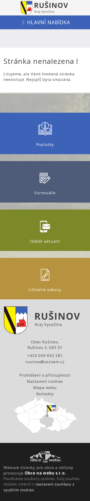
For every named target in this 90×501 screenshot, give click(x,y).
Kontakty (45, 393)
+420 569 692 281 (45, 355)
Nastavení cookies (45, 381)
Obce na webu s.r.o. (45, 473)
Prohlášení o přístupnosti (44, 375)
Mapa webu (45, 387)
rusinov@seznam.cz (44, 361)
